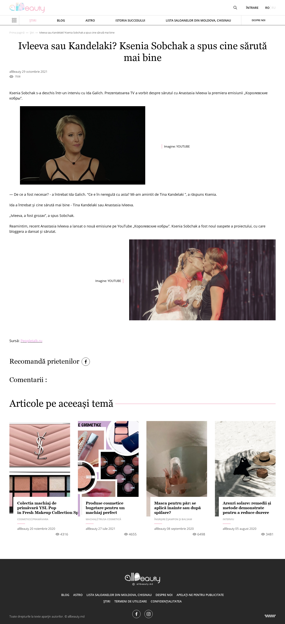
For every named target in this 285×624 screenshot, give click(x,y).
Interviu (228, 519)
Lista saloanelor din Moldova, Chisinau (198, 20)
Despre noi (258, 20)
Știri (32, 20)
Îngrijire (160, 519)
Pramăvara (40, 519)
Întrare (252, 7)
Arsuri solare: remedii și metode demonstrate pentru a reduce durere (247, 508)
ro (267, 8)
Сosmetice (24, 519)
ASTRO (90, 20)
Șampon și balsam (179, 519)
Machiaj (91, 519)
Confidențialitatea (166, 601)
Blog (61, 20)
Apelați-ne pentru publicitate (200, 595)
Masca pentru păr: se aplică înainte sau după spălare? (177, 508)
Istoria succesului (130, 20)
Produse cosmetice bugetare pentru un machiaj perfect (105, 508)
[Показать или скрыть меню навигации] (14, 20)
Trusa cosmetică (109, 519)
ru (273, 8)
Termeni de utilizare (130, 601)
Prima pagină (16, 32)
